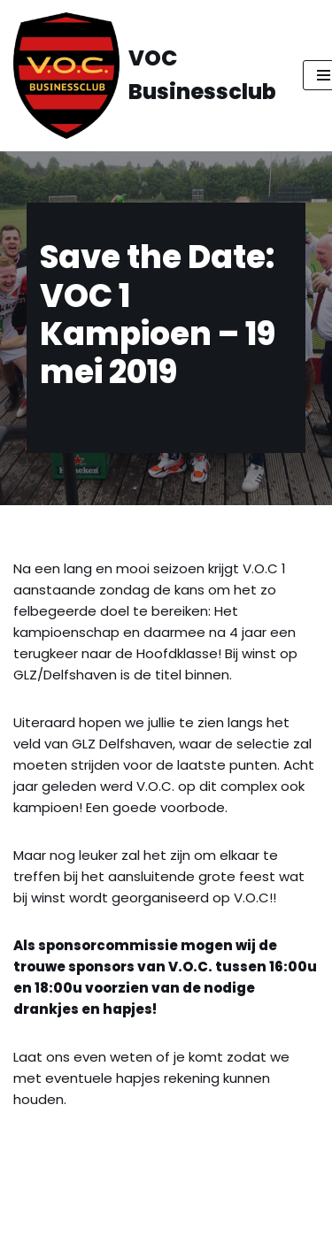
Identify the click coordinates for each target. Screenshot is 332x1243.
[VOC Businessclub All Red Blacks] (144, 75)
